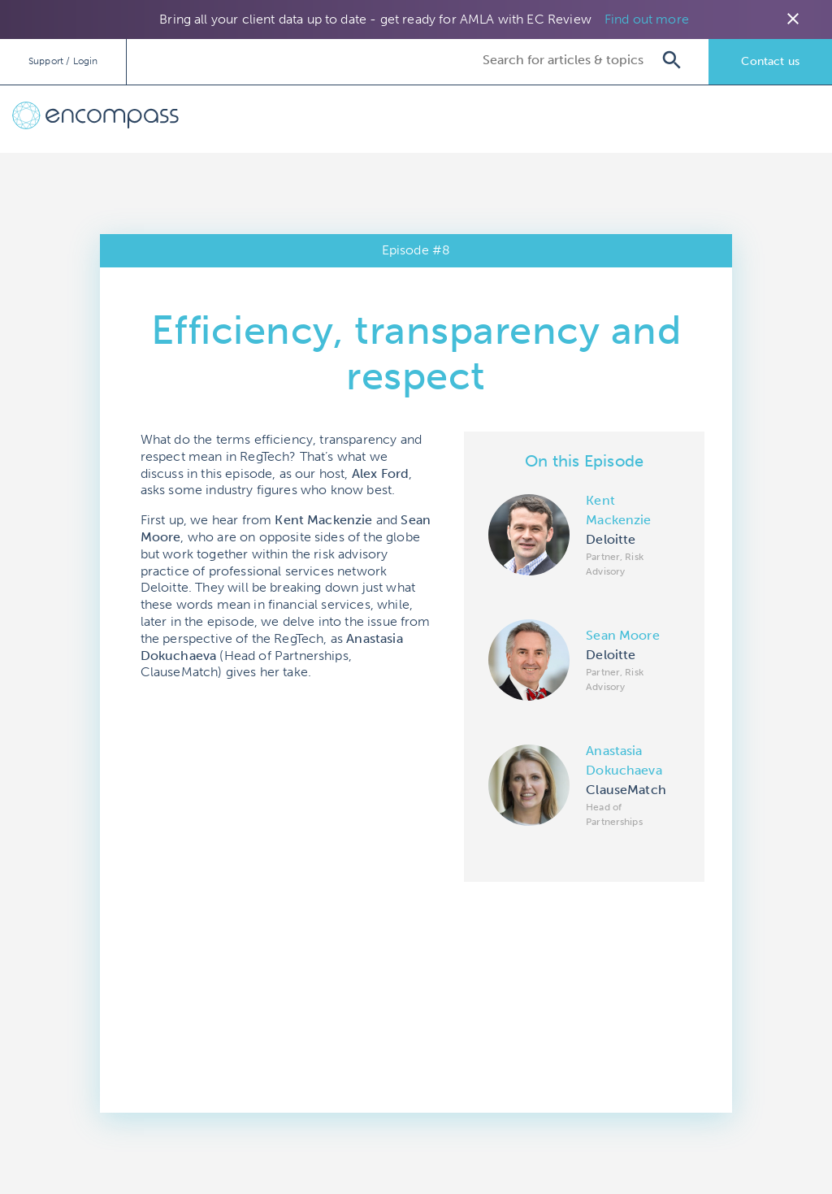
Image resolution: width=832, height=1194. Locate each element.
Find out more (646, 19)
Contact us (770, 61)
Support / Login (63, 61)
